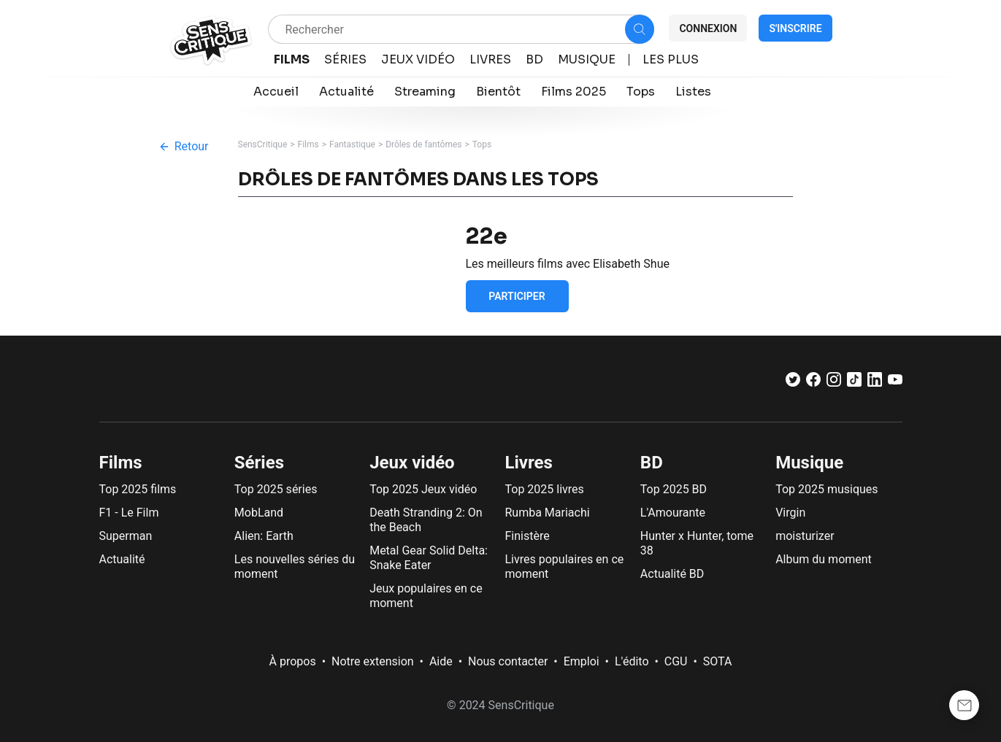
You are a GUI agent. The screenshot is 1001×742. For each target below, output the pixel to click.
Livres (528, 462)
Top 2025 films (138, 489)
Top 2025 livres (544, 489)
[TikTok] (854, 382)
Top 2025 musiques (826, 489)
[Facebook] (813, 382)
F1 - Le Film (129, 512)
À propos (292, 661)
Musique (809, 462)
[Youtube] (895, 382)
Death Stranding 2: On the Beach (425, 520)
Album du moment (823, 559)
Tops (481, 144)
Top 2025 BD (673, 489)
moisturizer (804, 536)
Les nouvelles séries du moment (294, 566)
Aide (441, 661)
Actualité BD (672, 574)
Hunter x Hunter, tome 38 (696, 543)
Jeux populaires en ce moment (426, 595)
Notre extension (372, 661)
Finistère (527, 536)
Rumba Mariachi (547, 512)
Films (308, 144)
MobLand (258, 512)
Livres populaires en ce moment (564, 566)
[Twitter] (793, 382)
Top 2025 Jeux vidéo (423, 489)
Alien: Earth (264, 536)
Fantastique (352, 144)
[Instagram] (834, 382)
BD (651, 462)
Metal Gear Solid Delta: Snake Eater (428, 558)
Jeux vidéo (412, 462)
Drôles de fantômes (423, 144)
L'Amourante (672, 512)
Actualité (122, 559)
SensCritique (263, 144)
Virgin (790, 512)
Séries (259, 462)
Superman (126, 536)
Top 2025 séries (276, 489)
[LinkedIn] (874, 382)
